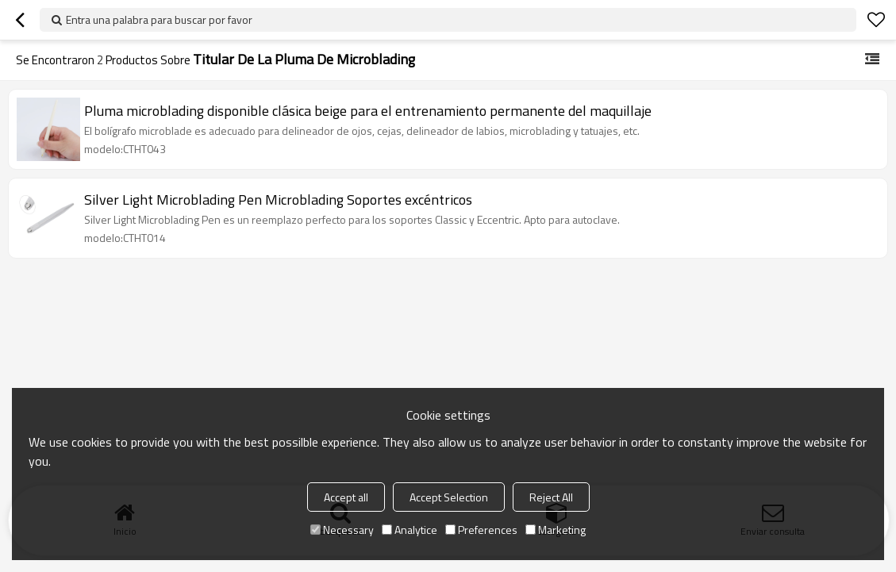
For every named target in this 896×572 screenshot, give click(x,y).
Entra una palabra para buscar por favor (159, 19)
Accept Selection (449, 497)
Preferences (481, 529)
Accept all (346, 497)
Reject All (551, 497)
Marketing (555, 529)
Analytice (409, 529)
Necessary (342, 529)
